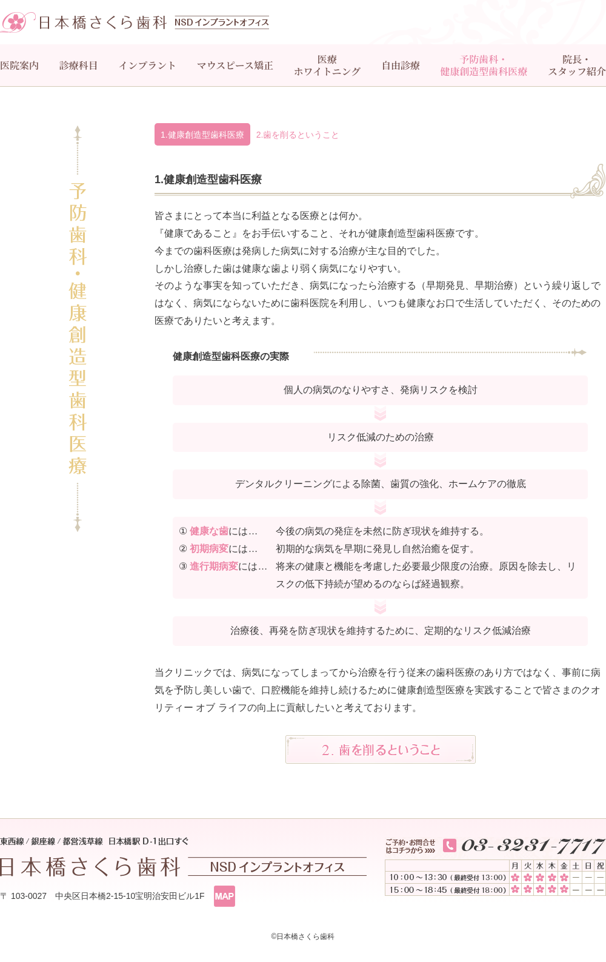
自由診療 (400, 65)
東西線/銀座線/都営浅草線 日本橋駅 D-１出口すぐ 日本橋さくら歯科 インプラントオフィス (183, 856)
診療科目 (78, 65)
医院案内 (19, 65)
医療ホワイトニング (327, 64)
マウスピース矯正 (235, 65)
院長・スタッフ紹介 (577, 64)
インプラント (147, 65)
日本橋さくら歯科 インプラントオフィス (134, 22)
